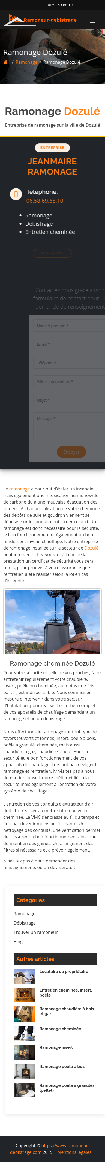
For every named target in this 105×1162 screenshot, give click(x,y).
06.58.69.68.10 (42, 200)
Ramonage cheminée (60, 1028)
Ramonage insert (56, 1047)
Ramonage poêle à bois (62, 1066)
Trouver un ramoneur (36, 932)
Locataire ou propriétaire (64, 971)
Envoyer (77, 452)
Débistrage (25, 923)
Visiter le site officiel (50, 253)
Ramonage (24, 62)
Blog (18, 942)
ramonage (19, 489)
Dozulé (91, 548)
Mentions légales (74, 1152)
